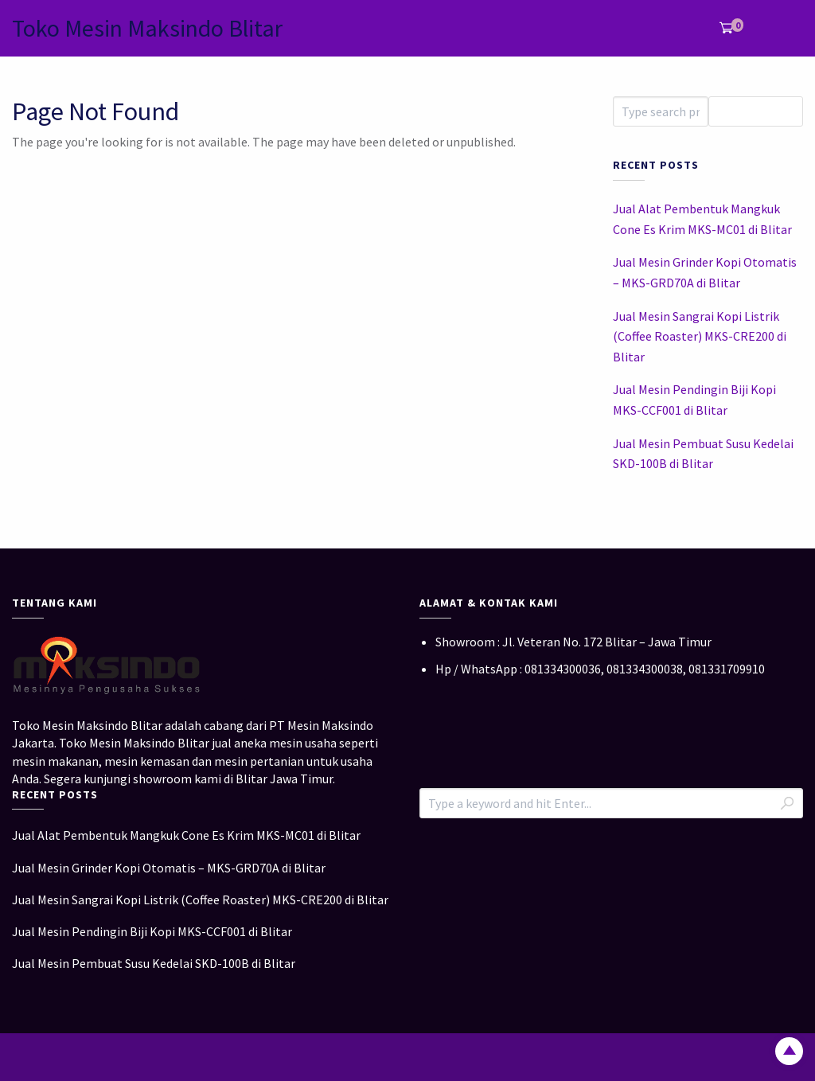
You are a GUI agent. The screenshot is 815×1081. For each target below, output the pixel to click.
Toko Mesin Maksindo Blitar (147, 28)
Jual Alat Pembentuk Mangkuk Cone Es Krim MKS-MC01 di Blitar (702, 219)
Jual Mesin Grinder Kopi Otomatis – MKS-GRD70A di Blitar (705, 272)
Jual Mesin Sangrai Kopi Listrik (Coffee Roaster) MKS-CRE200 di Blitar (699, 336)
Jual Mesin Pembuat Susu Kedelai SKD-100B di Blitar (703, 453)
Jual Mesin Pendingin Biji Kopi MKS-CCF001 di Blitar (694, 399)
